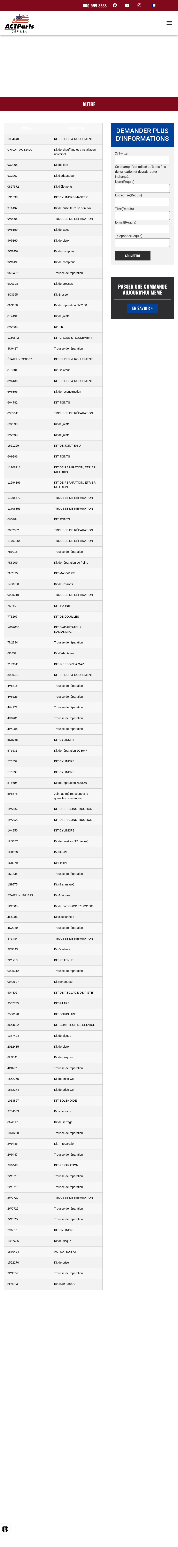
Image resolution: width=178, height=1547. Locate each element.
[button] (169, 23)
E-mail (125, 222)
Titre (124, 209)
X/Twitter (122, 153)
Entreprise (128, 195)
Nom (124, 181)
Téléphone (128, 236)
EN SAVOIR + (142, 308)
